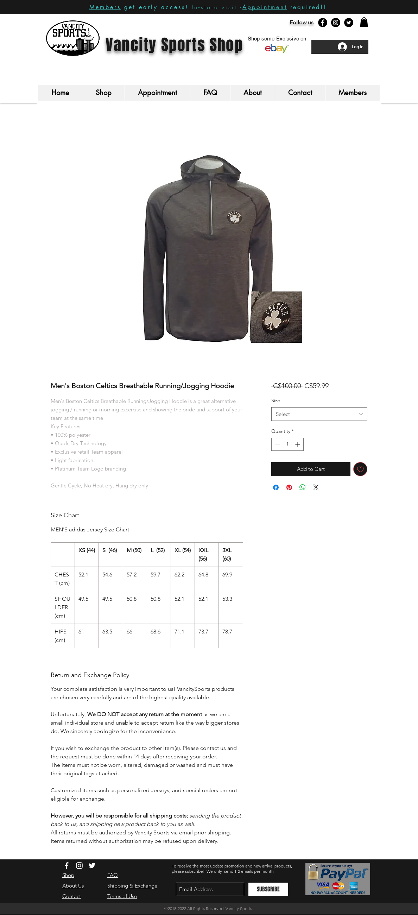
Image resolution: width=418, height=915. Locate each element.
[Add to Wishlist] (360, 469)
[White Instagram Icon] (79, 865)
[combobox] (319, 414)
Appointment (264, 7)
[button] (364, 22)
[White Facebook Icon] (66, 865)
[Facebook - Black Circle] (322, 22)
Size (275, 400)
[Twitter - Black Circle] (348, 22)
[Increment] (298, 444)
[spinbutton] (287, 444)
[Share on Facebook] (276, 487)
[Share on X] (316, 487)
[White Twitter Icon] (92, 865)
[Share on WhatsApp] (302, 487)
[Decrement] (276, 444)
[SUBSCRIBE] (268, 889)
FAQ (112, 875)
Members (105, 7)
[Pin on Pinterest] (289, 487)
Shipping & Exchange (132, 885)
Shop (68, 875)
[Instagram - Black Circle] (335, 22)
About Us (73, 885)
